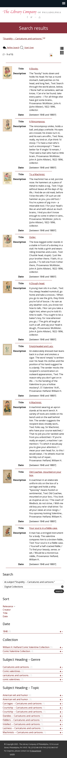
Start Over (29, 47)
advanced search (45, 591)
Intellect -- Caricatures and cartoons (21, 724)
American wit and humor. (15, 699)
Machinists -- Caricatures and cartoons (23, 732)
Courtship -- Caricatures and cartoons (22, 707)
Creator (7, 609)
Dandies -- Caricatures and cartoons (21, 715)
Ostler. (32, 237)
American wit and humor (15, 695)
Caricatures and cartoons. (16, 667)
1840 (5, 631)
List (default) (62, 48)
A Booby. (33, 68)
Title (5, 613)
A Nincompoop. (37, 121)
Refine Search (13, 47)
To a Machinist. (37, 174)
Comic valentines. (12, 671)
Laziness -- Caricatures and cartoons (22, 728)
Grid (62, 52)
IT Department (35, 751)
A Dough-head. (37, 283)
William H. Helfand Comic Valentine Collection (26, 647)
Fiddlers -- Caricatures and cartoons (21, 720)
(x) (44, 38)
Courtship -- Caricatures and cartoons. (22, 711)
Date (5, 616)
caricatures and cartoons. (16, 675)
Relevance (9, 606)
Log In (12, 754)
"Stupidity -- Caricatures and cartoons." (23, 38)
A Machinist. (35, 402)
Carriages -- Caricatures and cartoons (22, 703)
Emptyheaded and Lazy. (41, 346)
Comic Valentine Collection (16, 651)
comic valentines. (11, 679)
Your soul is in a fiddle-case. (43, 528)
